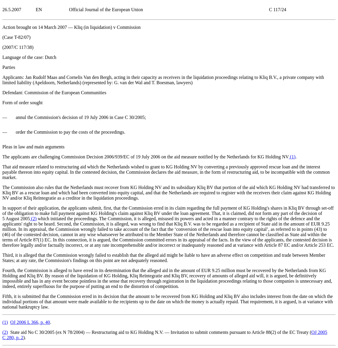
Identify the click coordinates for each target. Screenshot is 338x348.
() (292, 156)
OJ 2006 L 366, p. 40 (30, 322)
